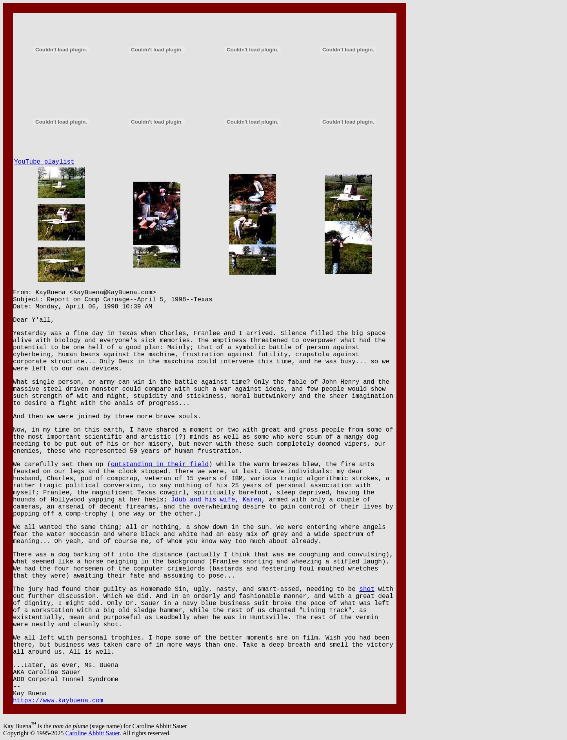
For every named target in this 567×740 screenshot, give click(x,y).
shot (366, 589)
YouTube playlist (44, 162)
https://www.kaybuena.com (58, 700)
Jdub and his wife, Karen (216, 499)
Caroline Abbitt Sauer (92, 733)
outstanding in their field (160, 464)
